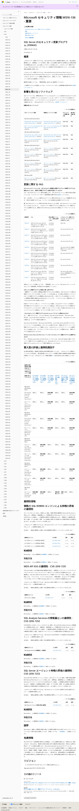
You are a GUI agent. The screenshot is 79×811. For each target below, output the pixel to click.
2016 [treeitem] (6, 37)
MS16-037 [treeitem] (7, 359)
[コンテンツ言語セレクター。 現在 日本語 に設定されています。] (4, 804)
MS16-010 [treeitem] (7, 433)
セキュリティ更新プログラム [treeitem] (10, 17)
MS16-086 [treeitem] (7, 227)
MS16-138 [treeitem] (7, 84)
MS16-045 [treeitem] (7, 340)
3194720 (27, 247)
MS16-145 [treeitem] (7, 67)
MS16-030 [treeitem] (7, 378)
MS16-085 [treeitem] (7, 230)
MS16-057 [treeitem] (7, 307)
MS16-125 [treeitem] (7, 119)
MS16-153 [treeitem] (7, 45)
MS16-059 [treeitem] (7, 301)
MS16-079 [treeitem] (7, 246)
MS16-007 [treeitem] (7, 441)
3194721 (26, 235)
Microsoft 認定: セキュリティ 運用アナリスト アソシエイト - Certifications (42, 789)
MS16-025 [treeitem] (7, 392)
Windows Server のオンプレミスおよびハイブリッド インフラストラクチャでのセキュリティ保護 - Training (49, 782)
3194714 (26, 259)
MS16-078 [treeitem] (7, 249)
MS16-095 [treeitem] (7, 202)
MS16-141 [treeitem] (7, 75)
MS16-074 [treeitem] (7, 260)
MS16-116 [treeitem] (7, 144)
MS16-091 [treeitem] (7, 213)
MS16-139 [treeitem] (7, 81)
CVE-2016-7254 (56, 546)
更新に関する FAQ (29, 35)
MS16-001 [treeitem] (7, 458)
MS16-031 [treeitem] (7, 375)
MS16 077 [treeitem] (7, 252)
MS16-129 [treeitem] (7, 108)
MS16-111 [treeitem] (7, 158)
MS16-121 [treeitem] (7, 130)
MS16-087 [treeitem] (7, 224)
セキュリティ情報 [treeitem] (8, 28)
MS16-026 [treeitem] (7, 389)
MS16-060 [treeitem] (7, 298)
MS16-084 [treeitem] (7, 232)
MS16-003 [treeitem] (7, 452)
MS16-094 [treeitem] (7, 205)
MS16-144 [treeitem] (7, 70)
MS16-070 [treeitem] (7, 271)
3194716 (26, 271)
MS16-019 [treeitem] (7, 408)
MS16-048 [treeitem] (7, 331)
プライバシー (32, 808)
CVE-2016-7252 (56, 650)
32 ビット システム (29, 148)
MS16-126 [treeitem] (7, 117)
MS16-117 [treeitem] (7, 141)
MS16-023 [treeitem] (7, 397)
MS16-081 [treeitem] (7, 241)
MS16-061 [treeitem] (7, 296)
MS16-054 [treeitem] (7, 315)
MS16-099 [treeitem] (7, 191)
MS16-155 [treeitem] (7, 40)
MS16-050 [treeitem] (7, 326)
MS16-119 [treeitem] (7, 136)
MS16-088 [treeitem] (7, 221)
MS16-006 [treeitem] (7, 444)
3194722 (27, 253)
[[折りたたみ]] (18, 11)
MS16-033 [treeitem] (7, 370)
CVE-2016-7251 (48, 597)
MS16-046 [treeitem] (7, 337)
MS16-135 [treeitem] (7, 92)
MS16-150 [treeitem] (7, 53)
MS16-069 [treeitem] (7, 274)
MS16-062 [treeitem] (7, 293)
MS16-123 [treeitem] (7, 125)
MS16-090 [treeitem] (7, 216)
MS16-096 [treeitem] (7, 199)
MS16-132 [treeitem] (7, 100)
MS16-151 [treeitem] (7, 51)
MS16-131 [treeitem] (7, 103)
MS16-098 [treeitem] (7, 194)
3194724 (27, 241)
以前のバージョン (13, 808)
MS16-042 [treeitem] (7, 345)
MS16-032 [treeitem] (7, 373)
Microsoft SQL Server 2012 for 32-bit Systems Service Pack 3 (33, 135)
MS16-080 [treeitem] (7, 243)
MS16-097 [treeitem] (7, 196)
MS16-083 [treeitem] (7, 235)
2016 (49, 12)
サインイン (74, 2)
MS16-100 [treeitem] (7, 188)
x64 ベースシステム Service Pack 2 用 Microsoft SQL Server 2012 (33, 126)
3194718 (26, 265)
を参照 (59, 194)
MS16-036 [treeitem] (7, 362)
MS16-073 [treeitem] (7, 263)
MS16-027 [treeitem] (7, 386)
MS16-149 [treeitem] (7, 56)
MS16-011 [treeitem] (7, 430)
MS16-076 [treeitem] (7, 254)
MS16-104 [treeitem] (7, 177)
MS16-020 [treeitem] (7, 406)
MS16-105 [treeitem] (7, 174)
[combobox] (10, 14)
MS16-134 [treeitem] (7, 95)
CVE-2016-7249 (56, 540)
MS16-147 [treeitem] (7, 62)
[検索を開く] (69, 2)
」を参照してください (60, 102)
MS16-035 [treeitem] (7, 364)
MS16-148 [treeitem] (7, 59)
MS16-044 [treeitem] (7, 342)
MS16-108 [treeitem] (7, 166)
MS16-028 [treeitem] (7, 384)
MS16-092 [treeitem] (7, 210)
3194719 (26, 223)
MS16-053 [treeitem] (7, 318)
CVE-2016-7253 (57, 705)
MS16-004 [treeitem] (7, 450)
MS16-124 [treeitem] (7, 122)
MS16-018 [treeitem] (7, 411)
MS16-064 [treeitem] (7, 287)
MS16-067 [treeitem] (7, 279)
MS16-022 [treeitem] (7, 400)
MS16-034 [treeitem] (7, 367)
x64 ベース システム (29, 154)
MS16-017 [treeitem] (7, 414)
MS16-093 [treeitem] (7, 207)
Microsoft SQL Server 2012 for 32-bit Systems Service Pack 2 (33, 122)
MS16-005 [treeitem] (7, 447)
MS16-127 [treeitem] (7, 114)
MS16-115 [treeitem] (7, 147)
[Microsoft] (3, 2)
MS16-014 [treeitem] (7, 422)
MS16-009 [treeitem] (7, 436)
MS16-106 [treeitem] (7, 172)
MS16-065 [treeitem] (7, 285)
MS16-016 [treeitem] (7, 417)
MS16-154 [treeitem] (7, 42)
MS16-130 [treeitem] (7, 106)
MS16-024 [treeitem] (7, 395)
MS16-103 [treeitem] (7, 180)
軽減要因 (44, 554)
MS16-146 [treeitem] (7, 64)
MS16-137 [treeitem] (7, 86)
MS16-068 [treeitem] (7, 276)
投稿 (26, 808)
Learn (25, 12)
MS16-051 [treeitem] (7, 323)
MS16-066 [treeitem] (7, 282)
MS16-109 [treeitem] (7, 163)
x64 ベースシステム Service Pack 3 (33, 139)
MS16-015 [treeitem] (7, 419)
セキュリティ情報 (41, 12)
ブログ (20, 808)
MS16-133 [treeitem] (7, 97)
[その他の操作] (74, 12)
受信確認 (62, 731)
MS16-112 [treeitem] (7, 155)
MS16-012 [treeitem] (7, 428)
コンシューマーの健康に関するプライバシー (48, 808)
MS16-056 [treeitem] (7, 309)
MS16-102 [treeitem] (7, 183)
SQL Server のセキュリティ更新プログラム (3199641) (37, 29)
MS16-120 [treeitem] (7, 133)
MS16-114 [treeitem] (7, 150)
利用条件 (64, 808)
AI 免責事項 (4, 808)
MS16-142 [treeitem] (7, 73)
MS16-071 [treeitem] (7, 268)
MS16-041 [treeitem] (7, 348)
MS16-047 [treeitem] (7, 334)
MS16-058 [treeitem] (7, 304)
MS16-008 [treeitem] (7, 439)
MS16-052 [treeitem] (7, 320)
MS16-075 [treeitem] (7, 257)
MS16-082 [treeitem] (7, 238)
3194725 (27, 229)
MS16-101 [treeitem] (7, 185)
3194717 (26, 277)
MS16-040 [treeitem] (7, 351)
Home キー (31, 12)
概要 (26, 31)
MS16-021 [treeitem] (7, 403)
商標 (70, 808)
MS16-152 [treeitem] (7, 48)
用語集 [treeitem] (4, 516)
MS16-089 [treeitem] (7, 218)
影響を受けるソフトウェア (31, 33)
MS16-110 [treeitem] (7, 161)
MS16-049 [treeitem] (7, 329)
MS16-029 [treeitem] (7, 381)
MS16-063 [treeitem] (7, 290)
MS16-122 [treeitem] (7, 128)
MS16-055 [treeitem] (7, 312)
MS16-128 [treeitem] (7, 111)
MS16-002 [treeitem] (7, 455)
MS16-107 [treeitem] (7, 169)
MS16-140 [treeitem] (7, 78)
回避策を (44, 562)
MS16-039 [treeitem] (7, 353)
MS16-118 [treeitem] (7, 139)
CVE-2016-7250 (56, 543)
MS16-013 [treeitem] (7, 425)
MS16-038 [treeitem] (7, 356)
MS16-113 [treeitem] (7, 152)
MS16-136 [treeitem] (7, 89)
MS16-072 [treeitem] (7, 265)
